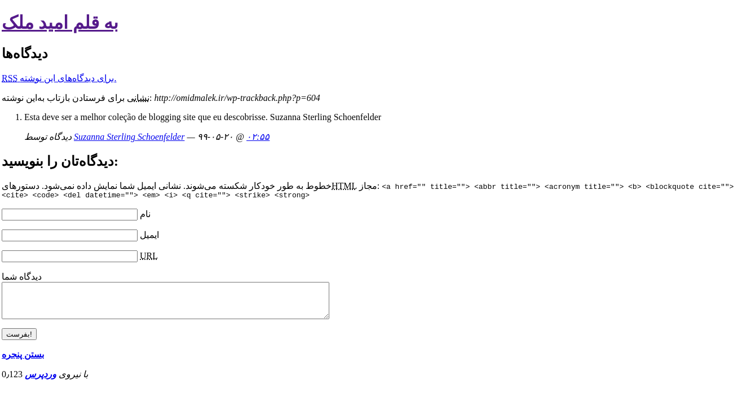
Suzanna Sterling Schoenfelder (129, 137)
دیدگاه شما (22, 278)
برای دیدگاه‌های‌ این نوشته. (59, 78)
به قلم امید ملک (60, 22)
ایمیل (149, 236)
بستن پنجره (23, 363)
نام (145, 215)
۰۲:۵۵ (258, 137)
